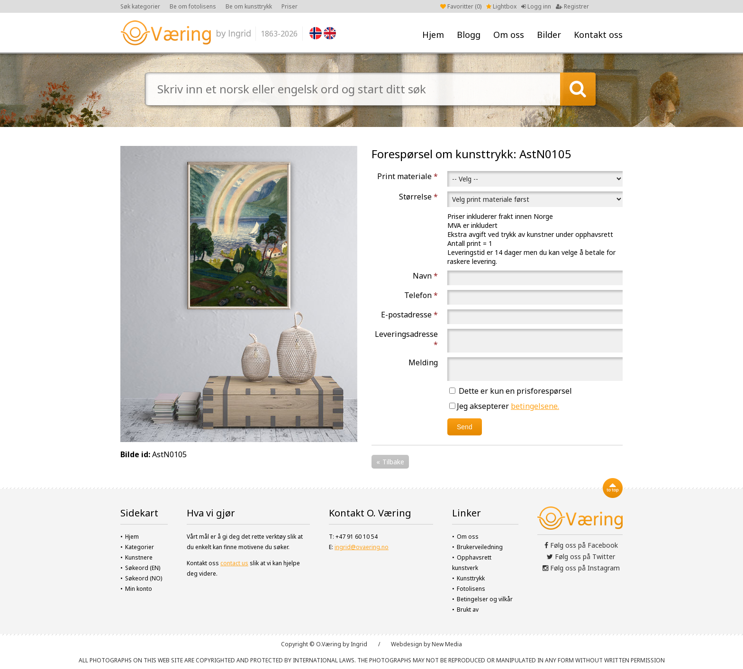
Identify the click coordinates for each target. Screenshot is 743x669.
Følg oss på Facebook (581, 545)
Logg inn (536, 6)
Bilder (549, 34)
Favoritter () (460, 6)
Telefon (421, 295)
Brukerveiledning (480, 547)
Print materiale (407, 176)
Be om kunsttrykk (249, 6)
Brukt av (468, 610)
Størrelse (418, 196)
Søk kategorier (140, 6)
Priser (289, 6)
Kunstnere (139, 557)
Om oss (508, 34)
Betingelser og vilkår (485, 599)
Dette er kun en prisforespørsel (510, 391)
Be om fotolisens (193, 6)
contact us (234, 563)
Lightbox (501, 6)
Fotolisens (471, 589)
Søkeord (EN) (142, 568)
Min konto (138, 589)
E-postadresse (409, 314)
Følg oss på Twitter (581, 556)
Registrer (572, 6)
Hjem (433, 34)
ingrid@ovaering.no (362, 547)
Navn (425, 276)
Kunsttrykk (471, 578)
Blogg (468, 34)
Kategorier (139, 547)
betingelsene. (535, 406)
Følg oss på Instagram (581, 567)
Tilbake (393, 461)
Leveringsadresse (406, 339)
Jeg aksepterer (504, 406)
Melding (423, 362)
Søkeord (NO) (143, 578)
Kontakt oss (598, 34)
